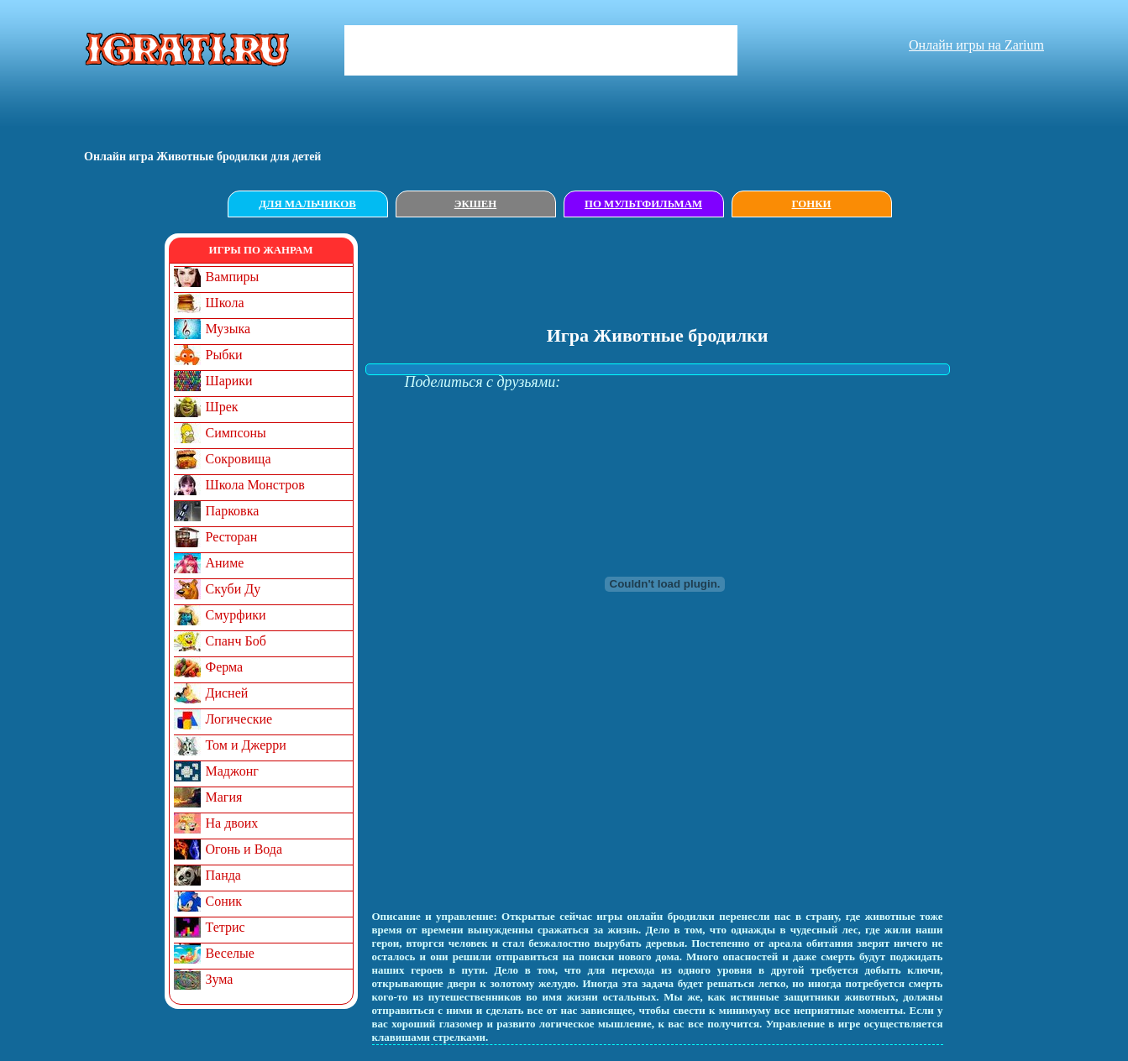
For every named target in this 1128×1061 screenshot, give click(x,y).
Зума (219, 979)
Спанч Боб (236, 641)
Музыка (228, 328)
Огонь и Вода (244, 849)
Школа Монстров (255, 485)
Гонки (812, 204)
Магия (224, 797)
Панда (223, 875)
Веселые (230, 953)
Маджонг (232, 771)
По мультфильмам (643, 204)
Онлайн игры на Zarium (976, 45)
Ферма (225, 667)
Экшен (475, 204)
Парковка (233, 511)
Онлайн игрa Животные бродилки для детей (202, 156)
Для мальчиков (307, 204)
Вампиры (233, 276)
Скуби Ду (233, 589)
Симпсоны (236, 433)
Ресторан (232, 537)
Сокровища (238, 459)
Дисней (227, 693)
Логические (239, 719)
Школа (225, 302)
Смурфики (236, 615)
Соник (224, 901)
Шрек (222, 407)
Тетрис (225, 927)
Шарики (229, 381)
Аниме (225, 563)
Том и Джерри (246, 745)
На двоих (232, 823)
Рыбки (224, 355)
